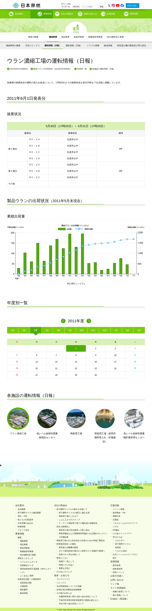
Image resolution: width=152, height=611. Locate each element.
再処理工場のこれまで (68, 515)
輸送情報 (108, 44)
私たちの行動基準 (25, 519)
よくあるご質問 (27, 575)
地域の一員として (66, 560)
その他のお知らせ (64, 592)
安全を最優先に (63, 526)
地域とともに (62, 557)
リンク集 (114, 583)
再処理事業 (79, 36)
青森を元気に (64, 567)
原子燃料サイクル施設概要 (29, 512)
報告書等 (24, 589)
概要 (20, 536)
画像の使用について (121, 591)
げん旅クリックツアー (122, 533)
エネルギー (120, 539)
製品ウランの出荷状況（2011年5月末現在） (52, 68)
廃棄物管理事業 (95, 36)
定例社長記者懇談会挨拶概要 (69, 589)
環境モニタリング (25, 557)
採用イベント (118, 571)
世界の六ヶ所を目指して (69, 553)
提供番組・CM (119, 512)
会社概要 (21, 508)
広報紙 (115, 519)
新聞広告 (116, 515)
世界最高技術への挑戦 (66, 543)
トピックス (61, 582)
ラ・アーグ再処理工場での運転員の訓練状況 (78, 522)
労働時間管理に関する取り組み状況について (78, 596)
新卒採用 (116, 564)
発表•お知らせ (90, 13)
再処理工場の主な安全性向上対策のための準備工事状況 (80, 539)
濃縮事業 (53, 36)
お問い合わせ (117, 579)
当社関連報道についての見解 (69, 585)
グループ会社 (23, 529)
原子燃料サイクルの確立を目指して (71, 508)
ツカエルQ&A (121, 550)
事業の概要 (33, 36)
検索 (101, 7)
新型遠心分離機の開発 (68, 546)
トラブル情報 (93, 44)
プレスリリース (63, 578)
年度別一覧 (82, 68)
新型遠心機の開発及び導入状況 (131, 44)
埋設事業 (65, 36)
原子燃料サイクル (122, 543)
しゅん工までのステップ (69, 519)
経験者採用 (117, 568)
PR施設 (116, 529)
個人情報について (120, 594)
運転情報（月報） (74, 44)
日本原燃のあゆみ (25, 522)
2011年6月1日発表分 (19, 68)
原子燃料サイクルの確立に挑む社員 (74, 512)
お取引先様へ (132, 6)
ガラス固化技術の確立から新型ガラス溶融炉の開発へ (82, 550)
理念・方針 (22, 515)
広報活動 (111, 13)
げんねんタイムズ (64, 571)
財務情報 (21, 526)
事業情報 (42, 13)
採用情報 (134, 13)
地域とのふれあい (66, 564)
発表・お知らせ (62, 574)
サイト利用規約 (118, 587)
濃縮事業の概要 (13, 44)
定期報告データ (27, 564)
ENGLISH (76, 6)
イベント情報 (118, 508)
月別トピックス (32, 44)
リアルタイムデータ (28, 561)
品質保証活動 (26, 582)
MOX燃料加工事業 (115, 36)
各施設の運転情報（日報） (103, 68)
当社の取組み (67, 13)
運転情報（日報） (52, 44)
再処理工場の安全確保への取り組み (74, 529)
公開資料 (24, 585)
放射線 (118, 546)
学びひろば (117, 536)
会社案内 (19, 13)
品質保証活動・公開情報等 (29, 578)
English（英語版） (119, 598)
